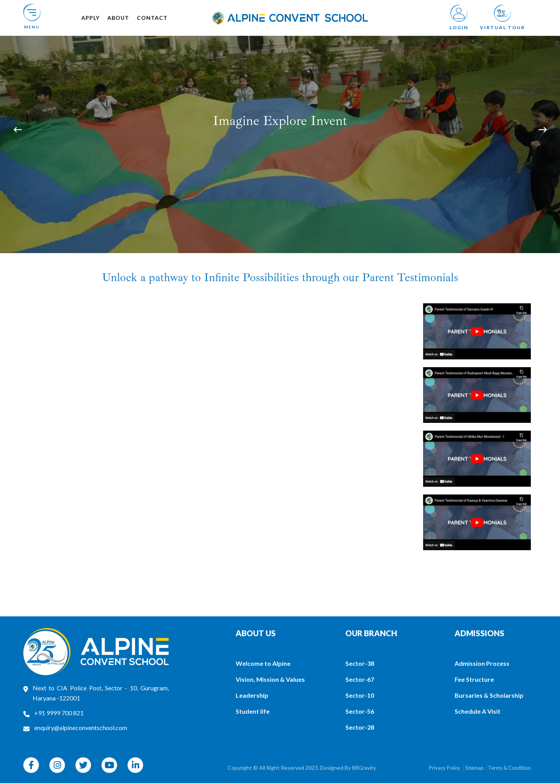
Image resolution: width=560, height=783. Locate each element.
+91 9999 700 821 (59, 712)
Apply (90, 17)
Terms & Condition (509, 768)
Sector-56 (359, 711)
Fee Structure (474, 679)
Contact (152, 17)
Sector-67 (359, 679)
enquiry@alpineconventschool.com (80, 727)
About (118, 17)
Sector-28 (359, 727)
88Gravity (364, 767)
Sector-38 (359, 663)
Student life (253, 711)
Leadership (252, 695)
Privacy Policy (444, 768)
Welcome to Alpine (263, 663)
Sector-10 (359, 695)
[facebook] (31, 765)
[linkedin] (135, 765)
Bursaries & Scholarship (489, 695)
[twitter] (83, 765)
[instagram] (57, 765)
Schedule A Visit (477, 711)
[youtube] (109, 765)
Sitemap (474, 768)
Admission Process (482, 663)
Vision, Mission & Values (270, 679)
